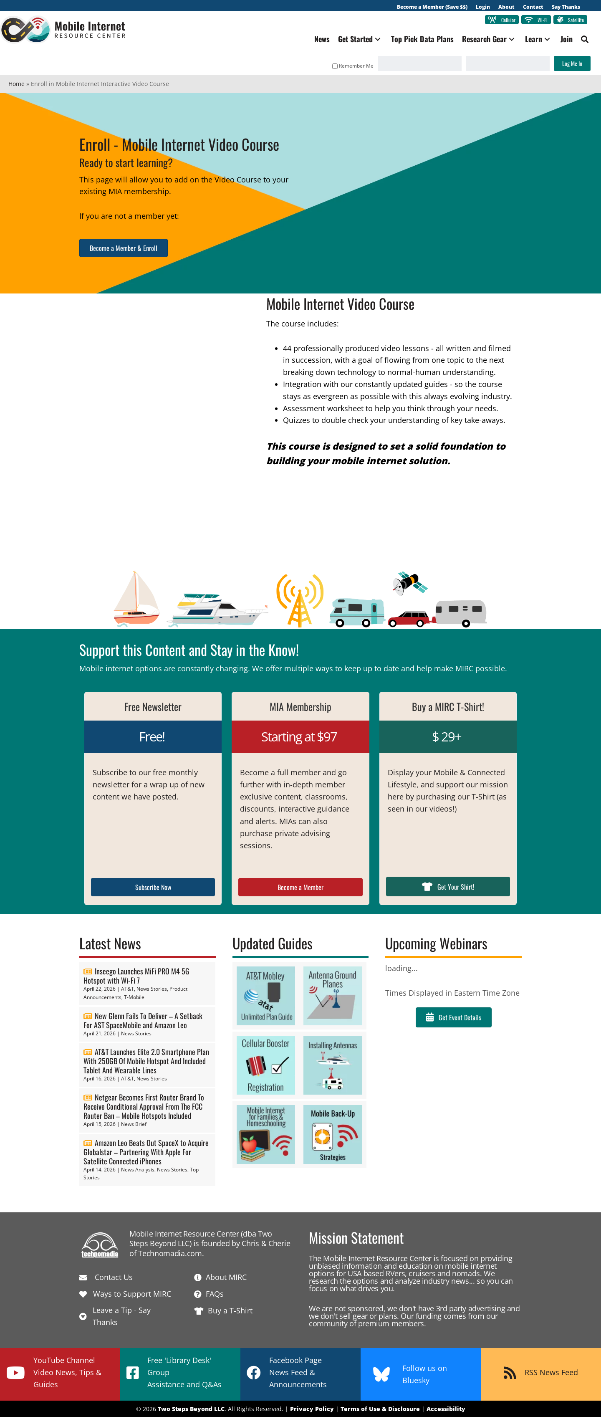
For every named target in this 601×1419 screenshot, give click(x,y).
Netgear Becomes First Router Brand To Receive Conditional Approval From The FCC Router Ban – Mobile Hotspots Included (143, 1108)
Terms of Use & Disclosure (380, 1411)
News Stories (151, 990)
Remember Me (344, 67)
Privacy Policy (312, 1411)
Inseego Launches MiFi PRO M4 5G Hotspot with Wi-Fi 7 (136, 978)
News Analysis (137, 1171)
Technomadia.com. (171, 1255)
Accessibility (446, 1411)
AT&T (127, 990)
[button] (369, 41)
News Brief (133, 1126)
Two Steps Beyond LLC (191, 1411)
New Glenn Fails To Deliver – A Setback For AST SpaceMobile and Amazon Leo (142, 1022)
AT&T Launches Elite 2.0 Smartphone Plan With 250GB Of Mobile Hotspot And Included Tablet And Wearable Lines (146, 1063)
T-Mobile (134, 999)
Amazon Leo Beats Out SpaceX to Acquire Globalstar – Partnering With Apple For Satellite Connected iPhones (146, 1154)
